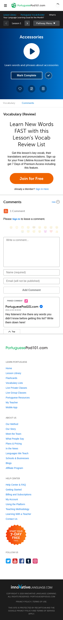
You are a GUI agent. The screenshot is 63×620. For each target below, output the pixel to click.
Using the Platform (15, 504)
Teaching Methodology (17, 509)
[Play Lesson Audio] (32, 51)
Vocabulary (9, 103)
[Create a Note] (31, 88)
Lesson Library (9, 15)
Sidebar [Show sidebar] (46, 23)
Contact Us (11, 519)
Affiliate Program (14, 468)
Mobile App (11, 407)
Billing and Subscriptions (18, 494)
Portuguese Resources (18, 397)
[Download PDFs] (43, 88)
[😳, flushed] (17, 227)
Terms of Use (40, 602)
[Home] (28, 7)
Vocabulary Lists (14, 383)
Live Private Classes (16, 387)
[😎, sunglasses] (34, 227)
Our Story (11, 429)
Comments (28, 103)
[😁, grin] (22, 227)
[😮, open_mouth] (40, 231)
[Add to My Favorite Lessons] (20, 88)
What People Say (15, 438)
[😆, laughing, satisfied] (45, 227)
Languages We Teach (17, 453)
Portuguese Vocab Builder (33, 15)
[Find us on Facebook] (21, 561)
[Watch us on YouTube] (15, 561)
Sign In (16, 219)
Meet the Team (13, 433)
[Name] (31, 272)
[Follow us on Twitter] (8, 561)
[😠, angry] (40, 227)
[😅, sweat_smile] (51, 227)
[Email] (31, 281)
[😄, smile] (11, 227)
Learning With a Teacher (18, 514)
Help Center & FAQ (16, 484)
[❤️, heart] (51, 231)
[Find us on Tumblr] (28, 561)
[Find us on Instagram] (35, 561)
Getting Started (14, 489)
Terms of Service (46, 611)
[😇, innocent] (28, 231)
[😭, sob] (22, 231)
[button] (57, 5)
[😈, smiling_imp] (45, 231)
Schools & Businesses (17, 458)
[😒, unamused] (28, 227)
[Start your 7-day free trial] (16, 535)
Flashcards (11, 378)
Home (9, 368)
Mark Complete (26, 75)
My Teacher (12, 402)
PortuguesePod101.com (42, 597)
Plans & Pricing (14, 443)
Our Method (12, 424)
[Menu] (5, 5)
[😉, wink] (57, 227)
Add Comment (31, 290)
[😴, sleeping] (34, 231)
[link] (27, 23)
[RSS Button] (5, 211)
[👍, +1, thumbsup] (57, 231)
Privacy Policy (23, 602)
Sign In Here (42, 189)
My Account (12, 499)
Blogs (9, 463)
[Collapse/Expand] (31, 201)
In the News (12, 448)
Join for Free (31, 178)
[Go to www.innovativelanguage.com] (31, 586)
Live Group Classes (16, 392)
